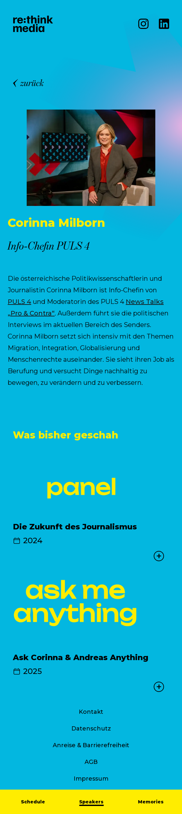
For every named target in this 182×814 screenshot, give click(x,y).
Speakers (91, 802)
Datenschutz (91, 728)
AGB (91, 761)
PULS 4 (19, 301)
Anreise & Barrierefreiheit (91, 745)
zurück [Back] (28, 82)
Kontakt (91, 711)
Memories (151, 802)
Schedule (33, 802)
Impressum (91, 778)
